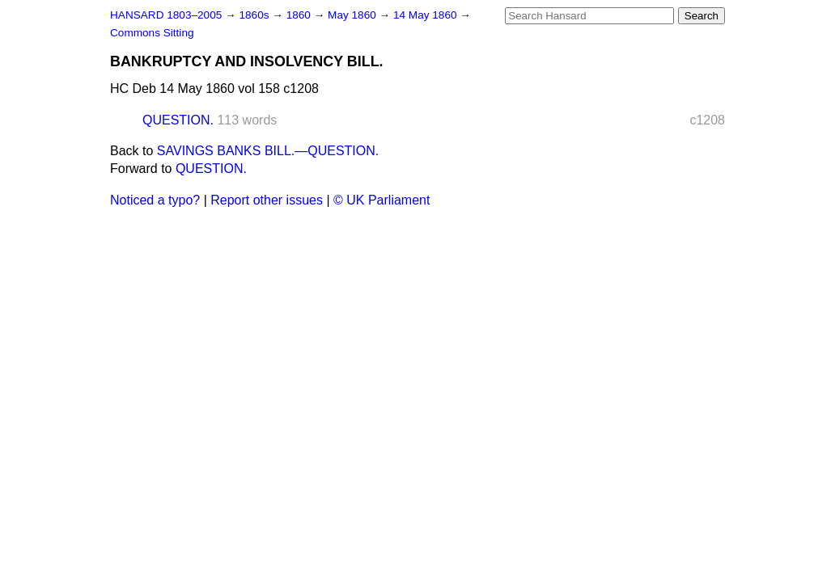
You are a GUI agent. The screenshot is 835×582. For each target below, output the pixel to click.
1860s (255, 15)
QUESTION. (178, 120)
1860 (300, 15)
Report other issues (266, 200)
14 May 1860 (426, 15)
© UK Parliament (381, 200)
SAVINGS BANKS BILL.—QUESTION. (268, 151)
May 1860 (353, 15)
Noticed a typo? (155, 200)
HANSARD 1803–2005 (166, 15)
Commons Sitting (152, 33)
